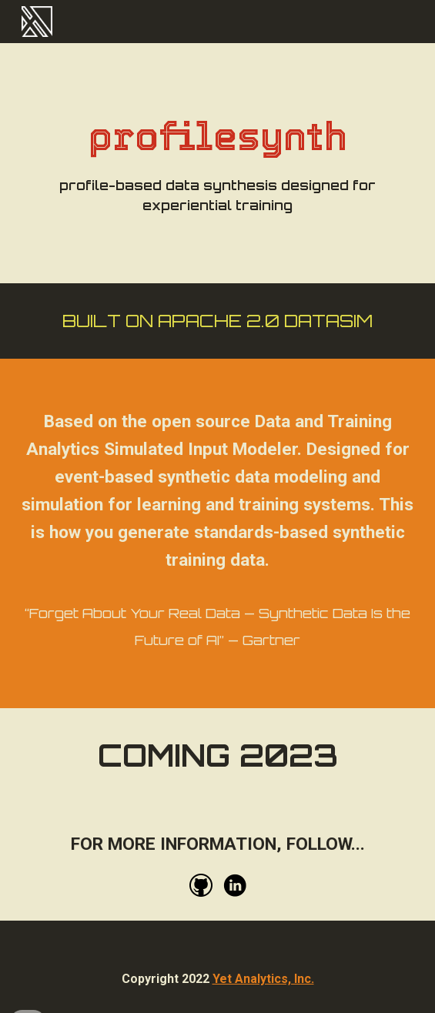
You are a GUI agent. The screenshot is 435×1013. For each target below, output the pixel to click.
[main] (217, 163)
